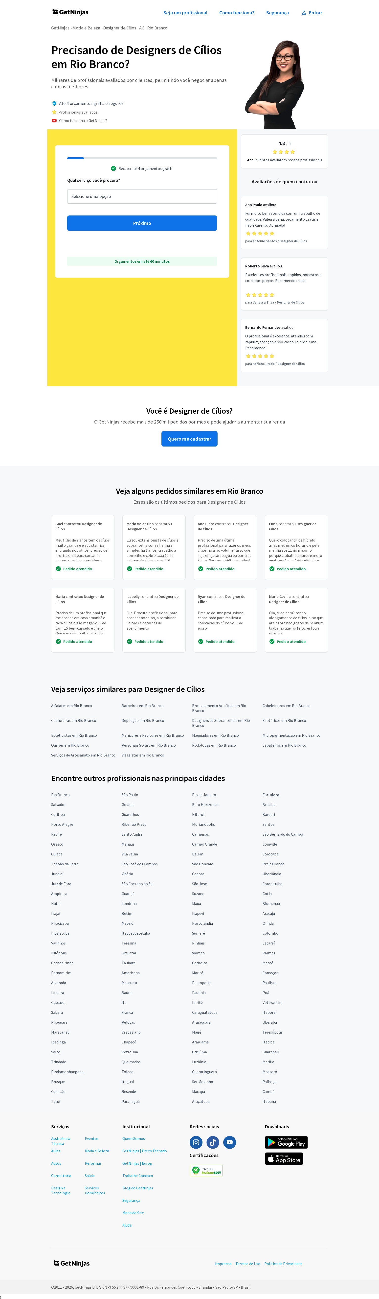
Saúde (90, 1175)
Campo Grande (204, 844)
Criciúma (199, 1051)
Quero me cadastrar (189, 439)
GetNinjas (60, 28)
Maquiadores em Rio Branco (215, 735)
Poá (266, 992)
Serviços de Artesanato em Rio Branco (83, 755)
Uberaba (270, 1022)
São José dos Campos (140, 863)
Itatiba (268, 1041)
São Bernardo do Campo (283, 834)
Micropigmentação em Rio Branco (291, 735)
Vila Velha (130, 853)
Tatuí (55, 1101)
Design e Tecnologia (60, 1190)
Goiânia (128, 804)
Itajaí (55, 913)
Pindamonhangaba (67, 1071)
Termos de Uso (247, 1263)
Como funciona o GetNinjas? (83, 120)
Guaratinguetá (204, 1071)
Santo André (132, 834)
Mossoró (270, 1071)
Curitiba (58, 814)
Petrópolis (201, 982)
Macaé (268, 962)
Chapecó (129, 1041)
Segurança (277, 12)
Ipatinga (58, 1041)
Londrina (129, 903)
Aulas (55, 1150)
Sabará (57, 1012)
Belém (197, 853)
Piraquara (59, 1022)
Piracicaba (60, 923)
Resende (129, 1091)
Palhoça (269, 1081)
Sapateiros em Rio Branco (284, 745)
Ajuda (127, 1225)
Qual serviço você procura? (93, 180)
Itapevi (198, 913)
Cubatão (58, 1091)
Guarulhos (130, 814)
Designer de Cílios (119, 28)
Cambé (268, 1091)
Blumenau (271, 903)
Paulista (269, 982)
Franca (127, 1012)
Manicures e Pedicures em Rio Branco (153, 735)
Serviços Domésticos (95, 1190)
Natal (56, 903)
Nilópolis (59, 952)
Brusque (58, 1081)
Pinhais (198, 943)
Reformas (93, 1163)
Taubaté (129, 962)
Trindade (58, 1061)
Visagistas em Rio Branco (143, 755)
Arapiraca (59, 893)
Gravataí (129, 952)
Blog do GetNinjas (137, 1187)
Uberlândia (272, 873)
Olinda (268, 923)
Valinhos (58, 943)
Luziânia (199, 1061)
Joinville (270, 844)
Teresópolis (273, 1032)
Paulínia (199, 992)
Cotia (267, 893)
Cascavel (58, 1002)
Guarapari (271, 1051)
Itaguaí (128, 1081)
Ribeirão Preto (134, 824)
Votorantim (273, 1002)
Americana (131, 972)
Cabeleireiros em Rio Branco (287, 705)
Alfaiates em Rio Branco (71, 705)
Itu (124, 1002)
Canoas (198, 873)
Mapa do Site (133, 1212)
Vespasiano (131, 1032)
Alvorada (58, 982)
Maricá (197, 972)
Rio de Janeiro (204, 794)
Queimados (131, 1061)
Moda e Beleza (86, 28)
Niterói (198, 814)
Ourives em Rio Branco (70, 745)
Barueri (269, 814)
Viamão (198, 952)
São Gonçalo (202, 863)
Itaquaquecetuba (136, 933)
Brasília (269, 804)
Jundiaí (57, 873)
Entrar (311, 12)
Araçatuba (201, 1101)
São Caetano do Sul (138, 883)
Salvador (58, 804)
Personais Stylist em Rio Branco (149, 745)
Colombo (270, 933)
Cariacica (199, 962)
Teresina (129, 943)
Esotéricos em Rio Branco (284, 720)
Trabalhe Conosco (137, 1175)
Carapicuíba (272, 883)
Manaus (128, 844)
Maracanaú (60, 1032)
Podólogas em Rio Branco (214, 745)
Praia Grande (273, 863)
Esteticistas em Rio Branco (74, 735)
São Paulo (130, 794)
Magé (196, 1032)
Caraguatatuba (205, 1012)
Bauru (127, 992)
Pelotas (128, 1022)
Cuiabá (57, 853)
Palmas (269, 952)
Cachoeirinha (62, 962)
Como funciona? (236, 12)
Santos (268, 824)
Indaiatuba (60, 933)
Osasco (57, 844)
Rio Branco (157, 28)
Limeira (57, 992)
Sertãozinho (202, 1081)
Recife (56, 834)
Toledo (128, 1071)
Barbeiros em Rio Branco (143, 705)
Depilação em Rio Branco (143, 720)
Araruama (200, 1041)
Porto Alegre (62, 824)
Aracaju (269, 913)
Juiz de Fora (61, 883)
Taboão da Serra (64, 863)
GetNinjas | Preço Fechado (144, 1150)
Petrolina (130, 1051)
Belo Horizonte (205, 804)
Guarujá (128, 893)
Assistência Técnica (60, 1141)
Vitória (127, 873)
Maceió (128, 923)
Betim (127, 913)
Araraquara (201, 1022)
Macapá (198, 1091)
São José (199, 883)
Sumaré (198, 933)
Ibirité (197, 1002)
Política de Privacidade (283, 1263)
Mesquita (129, 982)
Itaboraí (269, 1012)
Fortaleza (271, 794)
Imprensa (223, 1263)
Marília (268, 1061)
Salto (55, 1051)
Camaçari (271, 972)
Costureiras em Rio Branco (73, 720)
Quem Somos (133, 1138)
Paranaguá (131, 1101)
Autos (56, 1163)
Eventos (92, 1138)
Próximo (142, 223)
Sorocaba (270, 853)
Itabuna (269, 1101)
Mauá (196, 903)
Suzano (198, 893)
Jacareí (269, 943)
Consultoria (61, 1175)
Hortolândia (202, 923)
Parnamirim (61, 972)
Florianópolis (203, 824)
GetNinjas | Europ (137, 1163)
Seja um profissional (185, 12)
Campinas (200, 834)
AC (141, 28)
